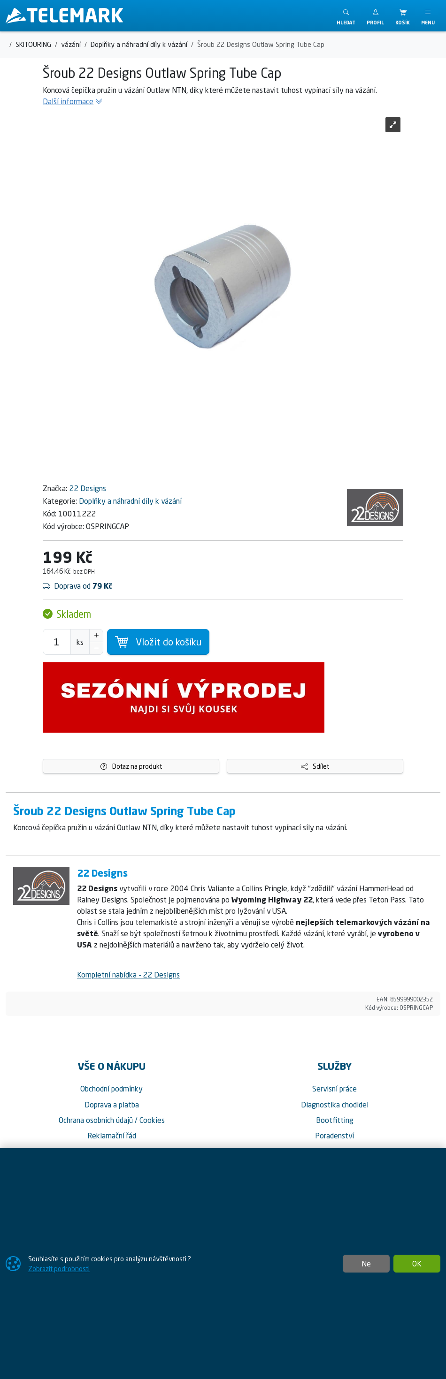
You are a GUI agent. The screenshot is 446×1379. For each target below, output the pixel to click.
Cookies (152, 1120)
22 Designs (87, 488)
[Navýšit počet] (96, 635)
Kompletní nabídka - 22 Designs (128, 974)
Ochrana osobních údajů (96, 1120)
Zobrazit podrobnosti (59, 1269)
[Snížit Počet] (96, 648)
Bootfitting (335, 1120)
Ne (366, 1263)
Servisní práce (334, 1088)
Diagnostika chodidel (335, 1104)
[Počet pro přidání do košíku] (57, 642)
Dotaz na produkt (131, 766)
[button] (375, 16)
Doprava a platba (112, 1104)
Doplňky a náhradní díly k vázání (130, 501)
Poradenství (334, 1135)
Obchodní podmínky (111, 1088)
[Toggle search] (346, 16)
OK (417, 1263)
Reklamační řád (111, 1135)
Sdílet (315, 766)
